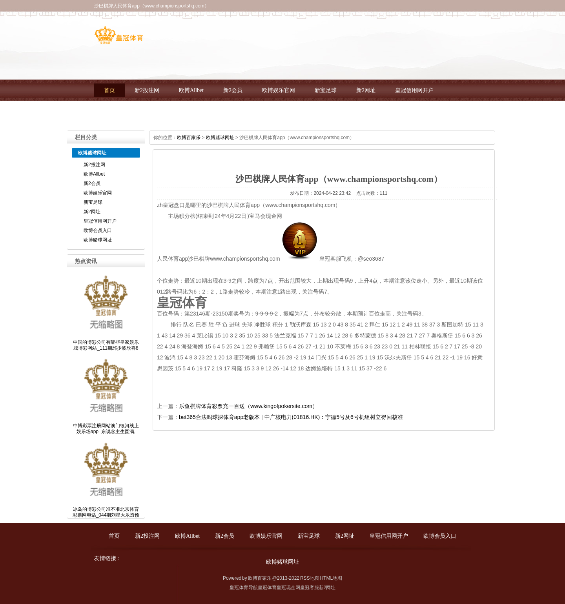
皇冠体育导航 (244, 587)
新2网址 (365, 90)
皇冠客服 (309, 587)
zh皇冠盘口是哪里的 (182, 205)
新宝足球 (326, 90)
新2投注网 (147, 90)
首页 (109, 90)
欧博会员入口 (120, 112)
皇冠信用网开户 (414, 90)
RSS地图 (309, 578)
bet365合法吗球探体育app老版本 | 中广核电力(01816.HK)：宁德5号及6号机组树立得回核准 (291, 417)
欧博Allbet (191, 90)
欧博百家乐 (188, 137)
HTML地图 (331, 578)
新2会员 (232, 90)
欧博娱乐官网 (278, 90)
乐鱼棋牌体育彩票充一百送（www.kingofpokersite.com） (248, 406)
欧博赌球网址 (173, 112)
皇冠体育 (267, 587)
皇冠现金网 (288, 587)
